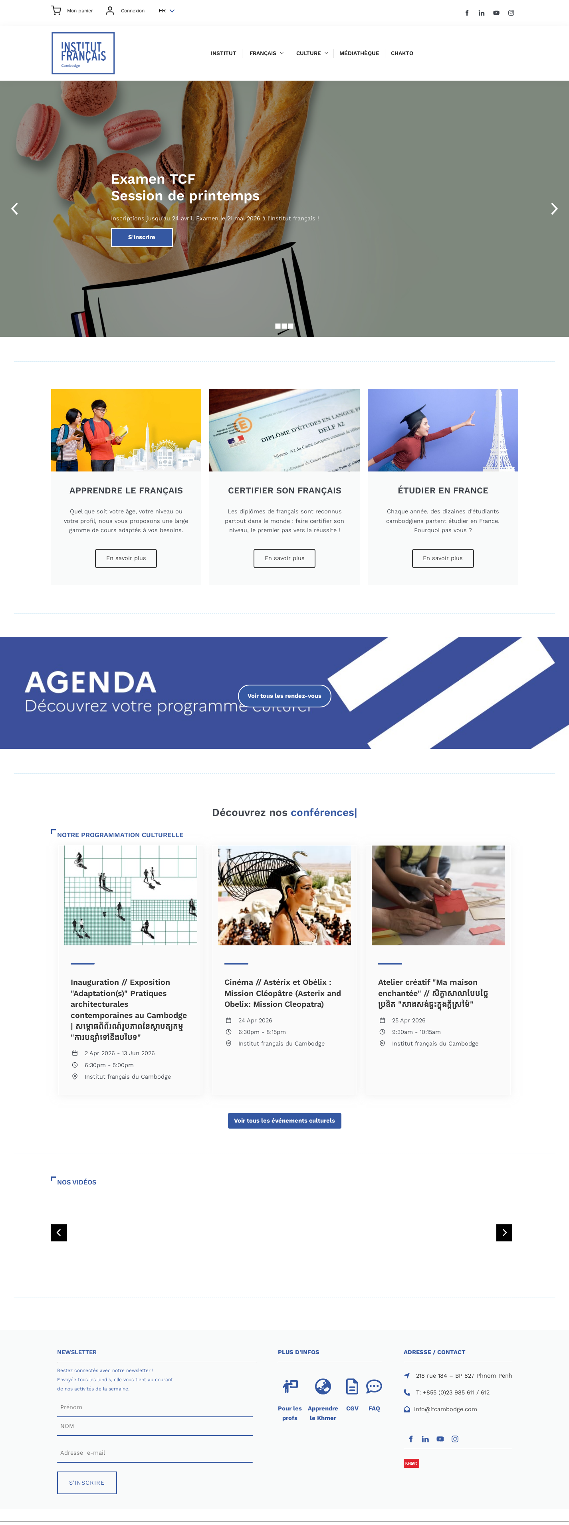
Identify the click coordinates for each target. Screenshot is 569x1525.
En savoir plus (126, 553)
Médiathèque (359, 53)
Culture (308, 53)
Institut (223, 53)
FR (162, 11)
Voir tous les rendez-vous (284, 689)
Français (263, 53)
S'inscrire (124, 232)
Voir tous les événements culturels (285, 1117)
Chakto (402, 53)
